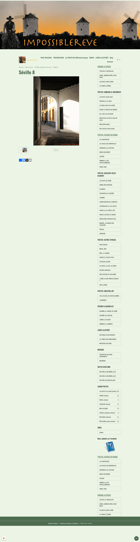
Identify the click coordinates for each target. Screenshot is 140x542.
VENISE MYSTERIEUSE (105, 188)
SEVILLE (101, 234)
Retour (56, 150)
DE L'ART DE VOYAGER (106, 115)
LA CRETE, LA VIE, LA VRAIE (107, 272)
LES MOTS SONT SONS (106, 82)
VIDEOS (91, 57)
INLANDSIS (102, 371)
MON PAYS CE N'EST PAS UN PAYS (108, 121)
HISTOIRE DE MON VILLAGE (107, 391)
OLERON (101, 159)
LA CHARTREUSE (104, 142)
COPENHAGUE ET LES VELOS (108, 210)
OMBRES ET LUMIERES (106, 333)
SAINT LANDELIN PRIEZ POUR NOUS (108, 77)
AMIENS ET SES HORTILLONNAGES (104, 165)
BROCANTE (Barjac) (109, 431)
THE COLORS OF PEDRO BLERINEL (106, 304)
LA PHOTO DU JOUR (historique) (76, 57)
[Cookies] (4, 538)
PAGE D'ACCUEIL (46, 57)
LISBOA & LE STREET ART (107, 215)
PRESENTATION (58, 57)
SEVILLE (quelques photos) (43, 67)
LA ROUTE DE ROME (105, 184)
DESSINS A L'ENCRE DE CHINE (108, 320)
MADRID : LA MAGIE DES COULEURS (106, 229)
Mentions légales (52, 539)
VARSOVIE (102, 239)
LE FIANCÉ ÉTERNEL (105, 87)
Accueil (21, 67)
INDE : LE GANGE (104, 259)
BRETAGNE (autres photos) (109, 435)
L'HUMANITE (103, 309)
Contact (110, 61)
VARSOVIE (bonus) (109, 418)
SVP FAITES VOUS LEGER (107, 131)
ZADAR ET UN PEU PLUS (106, 263)
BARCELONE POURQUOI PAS (107, 223)
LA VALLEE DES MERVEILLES (107, 146)
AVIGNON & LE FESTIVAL (106, 151)
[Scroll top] (136, 538)
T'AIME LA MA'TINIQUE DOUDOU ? (106, 286)
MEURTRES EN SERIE (105, 353)
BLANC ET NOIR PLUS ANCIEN (108, 111)
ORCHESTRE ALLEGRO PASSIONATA (106, 366)
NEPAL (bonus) (109, 413)
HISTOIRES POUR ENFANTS (107, 345)
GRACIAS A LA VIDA (105, 102)
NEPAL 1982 (103, 254)
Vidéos (101, 446)
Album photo (29, 67)
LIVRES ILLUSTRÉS (102, 57)
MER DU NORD (109, 422)
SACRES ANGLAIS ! (105, 276)
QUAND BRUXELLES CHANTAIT (108, 206)
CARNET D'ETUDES (105, 329)
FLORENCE (102, 193)
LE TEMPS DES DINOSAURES (108, 349)
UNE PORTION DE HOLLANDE (108, 281)
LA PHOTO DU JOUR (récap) (109, 403)
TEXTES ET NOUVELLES (106, 71)
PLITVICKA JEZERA (105, 267)
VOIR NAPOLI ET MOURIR (106, 197)
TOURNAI (102, 202)
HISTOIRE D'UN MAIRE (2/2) (107, 387)
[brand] (27, 59)
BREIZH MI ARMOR (104, 155)
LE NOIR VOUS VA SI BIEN (107, 107)
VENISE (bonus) (109, 409)
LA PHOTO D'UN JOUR (106, 98)
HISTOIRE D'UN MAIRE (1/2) (107, 382)
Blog (111, 57)
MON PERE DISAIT (104, 126)
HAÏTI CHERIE (103, 291)
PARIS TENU (103, 170)
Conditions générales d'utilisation (69, 539)
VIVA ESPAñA (103, 250)
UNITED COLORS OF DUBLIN (107, 219)
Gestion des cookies (87, 539)
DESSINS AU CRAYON (105, 325)
